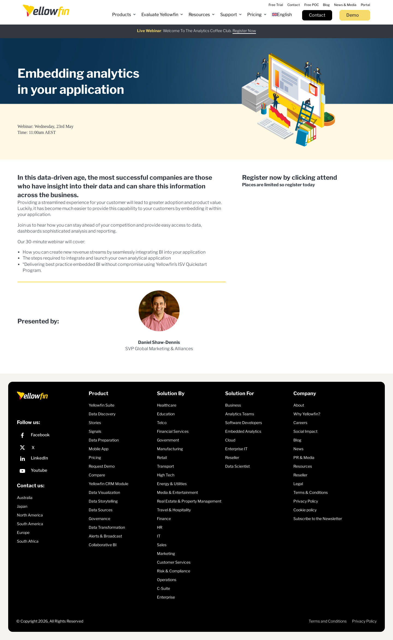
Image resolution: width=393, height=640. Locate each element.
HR (159, 527)
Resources (302, 466)
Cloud (230, 440)
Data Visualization (104, 492)
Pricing (95, 457)
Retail (162, 457)
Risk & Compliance (173, 571)
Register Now (244, 27)
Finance (164, 518)
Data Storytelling (103, 501)
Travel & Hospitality (174, 509)
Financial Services (173, 431)
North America (30, 515)
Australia (24, 497)
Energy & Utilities (172, 483)
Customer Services (173, 562)
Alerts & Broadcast (105, 536)
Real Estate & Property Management (189, 501)
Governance (99, 518)
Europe (23, 532)
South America (30, 523)
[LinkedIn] (51, 459)
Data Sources (100, 509)
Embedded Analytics (243, 431)
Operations (166, 579)
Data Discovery (102, 413)
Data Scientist (237, 466)
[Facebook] (51, 436)
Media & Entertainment (177, 492)
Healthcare (166, 405)
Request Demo (102, 466)
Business (233, 405)
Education (166, 413)
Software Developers (243, 422)
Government (168, 440)
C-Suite (163, 588)
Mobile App (98, 448)
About (298, 405)
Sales (161, 544)
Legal (298, 483)
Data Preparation (104, 440)
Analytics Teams (239, 413)
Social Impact (305, 431)
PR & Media (303, 457)
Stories (95, 422)
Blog (297, 440)
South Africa (27, 541)
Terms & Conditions (310, 492)
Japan (22, 506)
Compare (97, 475)
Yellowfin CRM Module (108, 483)
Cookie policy (305, 509)
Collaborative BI (103, 544)
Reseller (232, 457)
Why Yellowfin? (306, 413)
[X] (51, 447)
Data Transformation (107, 527)
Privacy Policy (305, 501)
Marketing (166, 553)
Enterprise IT (236, 448)
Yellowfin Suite (101, 405)
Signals (95, 431)
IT (158, 536)
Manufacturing (170, 448)
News (298, 448)
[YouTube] (51, 471)
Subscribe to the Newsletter (317, 518)
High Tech (165, 475)
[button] (124, 14)
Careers (300, 422)
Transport (165, 466)
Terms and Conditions (328, 621)
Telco (161, 422)
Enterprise (166, 597)
